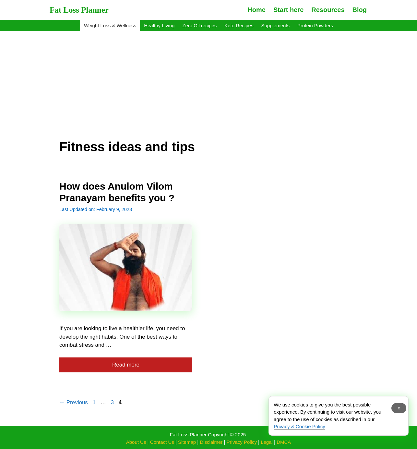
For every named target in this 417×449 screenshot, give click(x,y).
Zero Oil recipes (199, 25)
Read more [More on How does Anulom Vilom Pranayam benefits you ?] (125, 365)
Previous (73, 402)
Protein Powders (315, 25)
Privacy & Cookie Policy (299, 426)
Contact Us (162, 442)
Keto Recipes (238, 25)
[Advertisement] (208, 80)
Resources (327, 9)
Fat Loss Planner (79, 10)
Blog (359, 9)
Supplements (275, 25)
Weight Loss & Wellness (110, 25)
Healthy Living (159, 25)
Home (256, 9)
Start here (288, 9)
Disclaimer (211, 442)
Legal (267, 442)
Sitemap (187, 442)
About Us (136, 442)
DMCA (284, 442)
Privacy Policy (242, 442)
